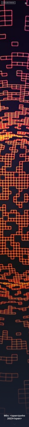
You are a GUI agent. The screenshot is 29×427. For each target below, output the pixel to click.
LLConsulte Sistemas (8, 2)
